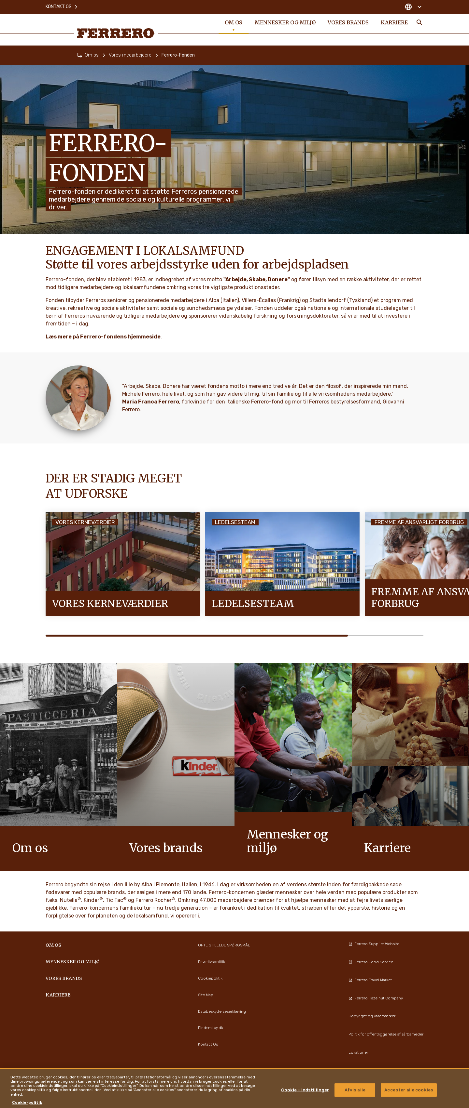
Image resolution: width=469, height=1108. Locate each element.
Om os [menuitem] (232, 23)
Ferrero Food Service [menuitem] (370, 962)
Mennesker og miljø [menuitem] (284, 23)
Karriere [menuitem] (393, 23)
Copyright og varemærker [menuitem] (371, 1016)
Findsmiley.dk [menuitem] (210, 1027)
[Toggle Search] (419, 23)
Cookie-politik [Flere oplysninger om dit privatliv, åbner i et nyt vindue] (27, 1102)
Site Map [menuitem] (205, 995)
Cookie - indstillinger (305, 1090)
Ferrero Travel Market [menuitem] (370, 980)
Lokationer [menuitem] (358, 1052)
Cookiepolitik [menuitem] (210, 978)
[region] (234, 1088)
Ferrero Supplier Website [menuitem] (373, 944)
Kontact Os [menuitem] (208, 1044)
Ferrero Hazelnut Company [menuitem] (375, 998)
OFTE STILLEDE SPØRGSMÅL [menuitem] (224, 945)
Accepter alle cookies (408, 1090)
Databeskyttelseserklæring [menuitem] (222, 1011)
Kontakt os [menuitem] (62, 6)
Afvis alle (355, 1090)
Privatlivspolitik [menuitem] (211, 961)
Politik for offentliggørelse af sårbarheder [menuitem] (385, 1034)
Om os (92, 55)
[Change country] (413, 6)
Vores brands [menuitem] (347, 23)
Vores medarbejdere (130, 55)
